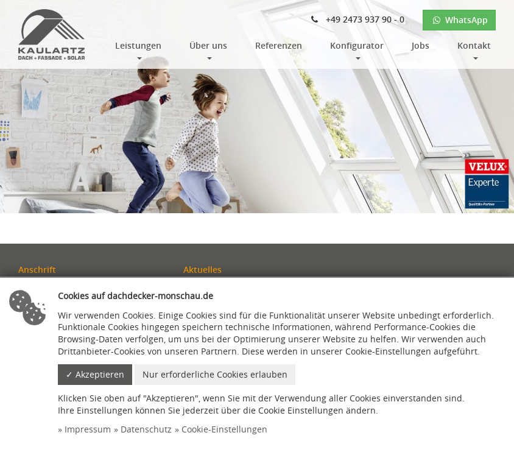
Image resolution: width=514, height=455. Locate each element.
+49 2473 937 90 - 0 (357, 19)
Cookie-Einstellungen (224, 429)
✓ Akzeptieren (95, 374)
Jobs (420, 45)
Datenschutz (146, 429)
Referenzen (278, 45)
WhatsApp (459, 20)
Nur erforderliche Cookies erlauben (215, 374)
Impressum (88, 429)
